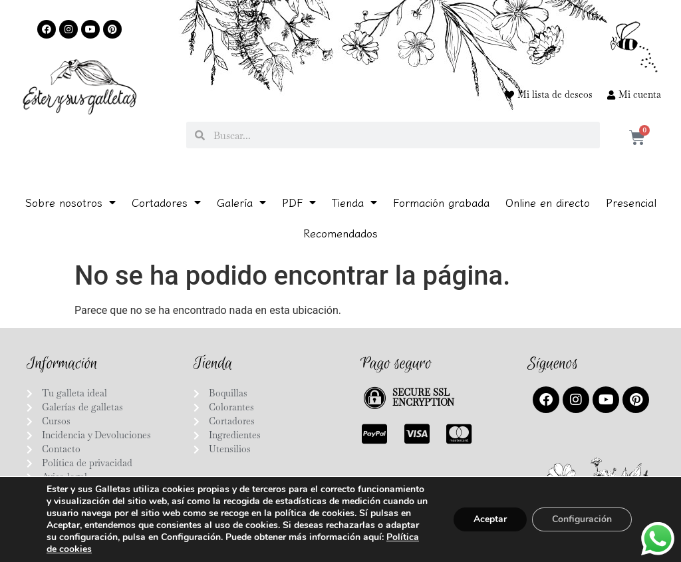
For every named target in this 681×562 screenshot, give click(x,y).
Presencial (631, 202)
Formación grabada (441, 202)
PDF (299, 202)
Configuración (582, 519)
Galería (241, 202)
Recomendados (340, 233)
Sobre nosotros (70, 202)
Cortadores (166, 202)
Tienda (354, 202)
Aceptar (490, 519)
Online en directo (547, 202)
